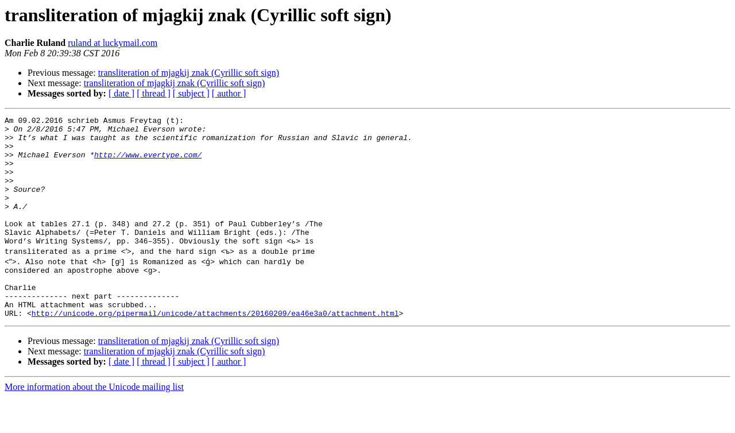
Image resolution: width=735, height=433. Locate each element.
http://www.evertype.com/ (148, 163)
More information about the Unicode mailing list (94, 423)
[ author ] (229, 93)
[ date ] (121, 93)
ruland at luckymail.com (112, 43)
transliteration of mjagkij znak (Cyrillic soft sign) (188, 73)
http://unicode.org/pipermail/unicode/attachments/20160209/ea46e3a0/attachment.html (215, 349)
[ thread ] (154, 93)
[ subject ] (191, 93)
